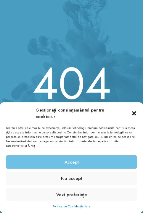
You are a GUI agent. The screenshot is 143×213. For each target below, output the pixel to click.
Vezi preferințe (71, 194)
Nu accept (71, 178)
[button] (134, 113)
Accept (72, 162)
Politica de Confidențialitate (71, 206)
